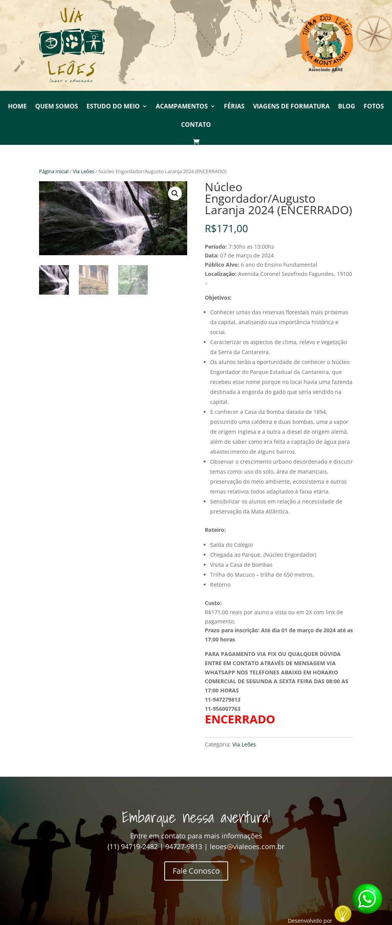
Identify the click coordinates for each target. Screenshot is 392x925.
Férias (234, 106)
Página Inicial (54, 171)
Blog (346, 106)
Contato (196, 125)
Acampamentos (182, 106)
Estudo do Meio (113, 106)
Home (17, 106)
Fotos (374, 106)
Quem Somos (56, 106)
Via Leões (83, 171)
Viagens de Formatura (291, 106)
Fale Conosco (196, 871)
